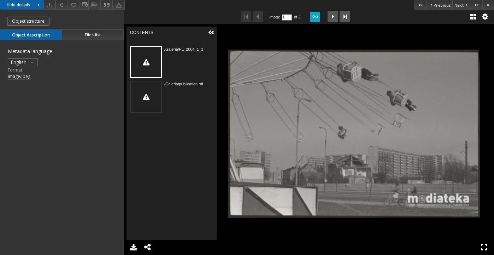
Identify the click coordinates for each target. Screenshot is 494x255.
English (23, 62)
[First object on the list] (420, 5)
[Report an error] (119, 5)
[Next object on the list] (461, 5)
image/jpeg (19, 76)
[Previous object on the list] (439, 5)
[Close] (488, 5)
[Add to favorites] (74, 5)
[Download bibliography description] (94, 5)
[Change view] (84, 5)
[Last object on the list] (476, 5)
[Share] (61, 5)
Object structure (28, 21)
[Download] (49, 5)
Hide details (24, 5)
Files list (93, 34)
